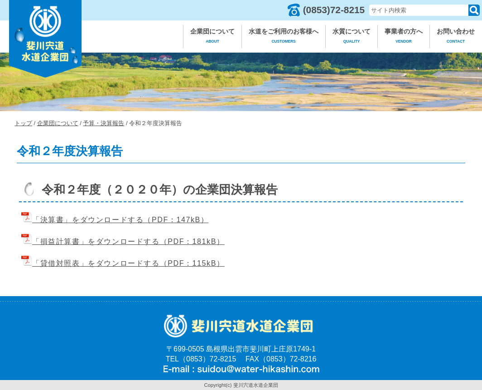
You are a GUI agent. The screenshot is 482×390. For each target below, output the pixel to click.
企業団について (212, 37)
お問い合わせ (456, 37)
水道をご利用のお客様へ (283, 37)
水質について (352, 37)
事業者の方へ (404, 37)
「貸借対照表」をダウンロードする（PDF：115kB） (123, 263)
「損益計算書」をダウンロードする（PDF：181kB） (123, 241)
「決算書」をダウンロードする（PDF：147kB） (114, 220)
